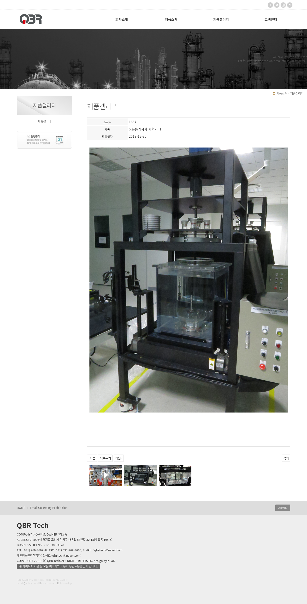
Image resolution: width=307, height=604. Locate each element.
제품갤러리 (221, 19)
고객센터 (271, 19)
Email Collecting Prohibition (48, 507)
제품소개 (171, 19)
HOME (21, 507)
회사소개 (121, 19)
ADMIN (282, 507)
